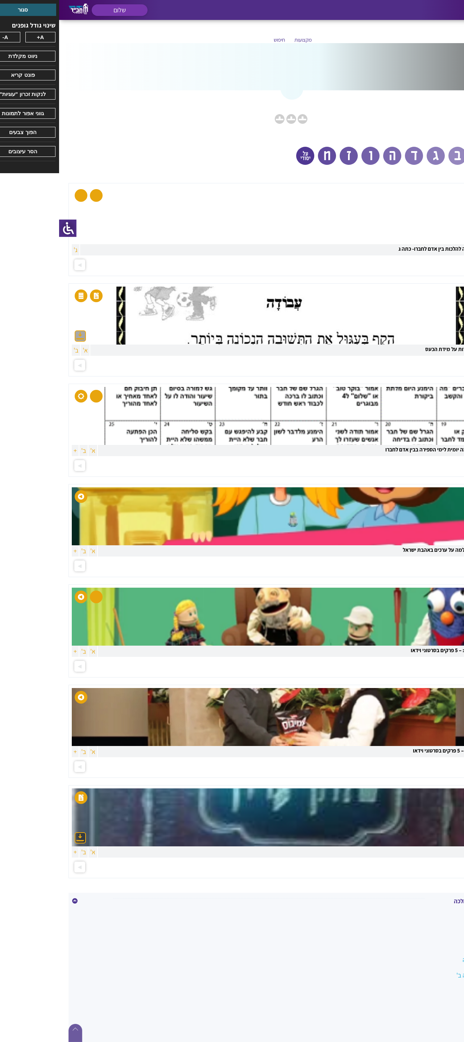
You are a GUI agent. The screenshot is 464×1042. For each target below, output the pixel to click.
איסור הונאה (435, 928)
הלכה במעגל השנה (426, 959)
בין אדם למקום (432, 944)
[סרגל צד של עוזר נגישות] (8, 228)
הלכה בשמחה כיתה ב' (423, 975)
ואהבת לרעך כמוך (428, 1037)
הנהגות (441, 1006)
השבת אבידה (434, 1022)
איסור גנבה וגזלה (429, 913)
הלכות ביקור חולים (428, 991)
